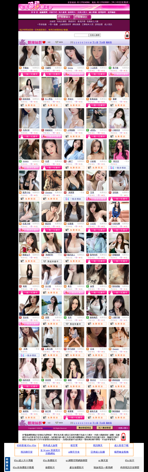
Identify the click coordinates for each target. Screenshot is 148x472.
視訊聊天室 (27, 452)
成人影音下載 (121, 445)
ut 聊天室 (103, 460)
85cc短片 (129, 460)
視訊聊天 (98, 445)
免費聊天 (125, 192)
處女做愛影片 (77, 467)
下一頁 (95, 42)
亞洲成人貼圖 (98, 452)
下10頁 (102, 42)
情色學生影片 (48, 428)
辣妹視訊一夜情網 (103, 467)
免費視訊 (36, 68)
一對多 (126, 161)
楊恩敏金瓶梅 (121, 452)
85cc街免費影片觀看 (23, 467)
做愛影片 (50, 467)
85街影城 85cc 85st (26, 445)
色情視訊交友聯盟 (129, 467)
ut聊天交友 (74, 452)
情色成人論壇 (50, 445)
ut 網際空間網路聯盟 (76, 460)
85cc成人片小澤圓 (23, 460)
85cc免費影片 (50, 460)
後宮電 (74, 445)
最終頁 (109, 42)
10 (91, 42)
